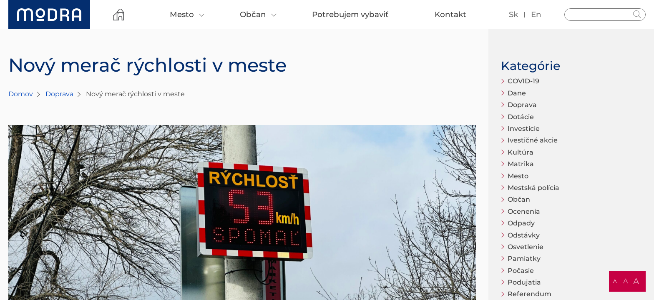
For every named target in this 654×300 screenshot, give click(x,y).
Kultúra (520, 152)
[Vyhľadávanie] (605, 14)
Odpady (521, 223)
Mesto (518, 176)
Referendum (529, 294)
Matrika (521, 164)
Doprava (59, 94)
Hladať (637, 14)
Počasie (521, 271)
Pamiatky (524, 258)
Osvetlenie (525, 247)
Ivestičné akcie (533, 140)
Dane (517, 93)
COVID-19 (523, 81)
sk (513, 14)
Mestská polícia (533, 188)
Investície (524, 128)
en (536, 14)
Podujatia (524, 282)
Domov (20, 94)
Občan (519, 199)
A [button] (615, 281)
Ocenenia (524, 211)
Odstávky (524, 235)
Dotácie (521, 117)
